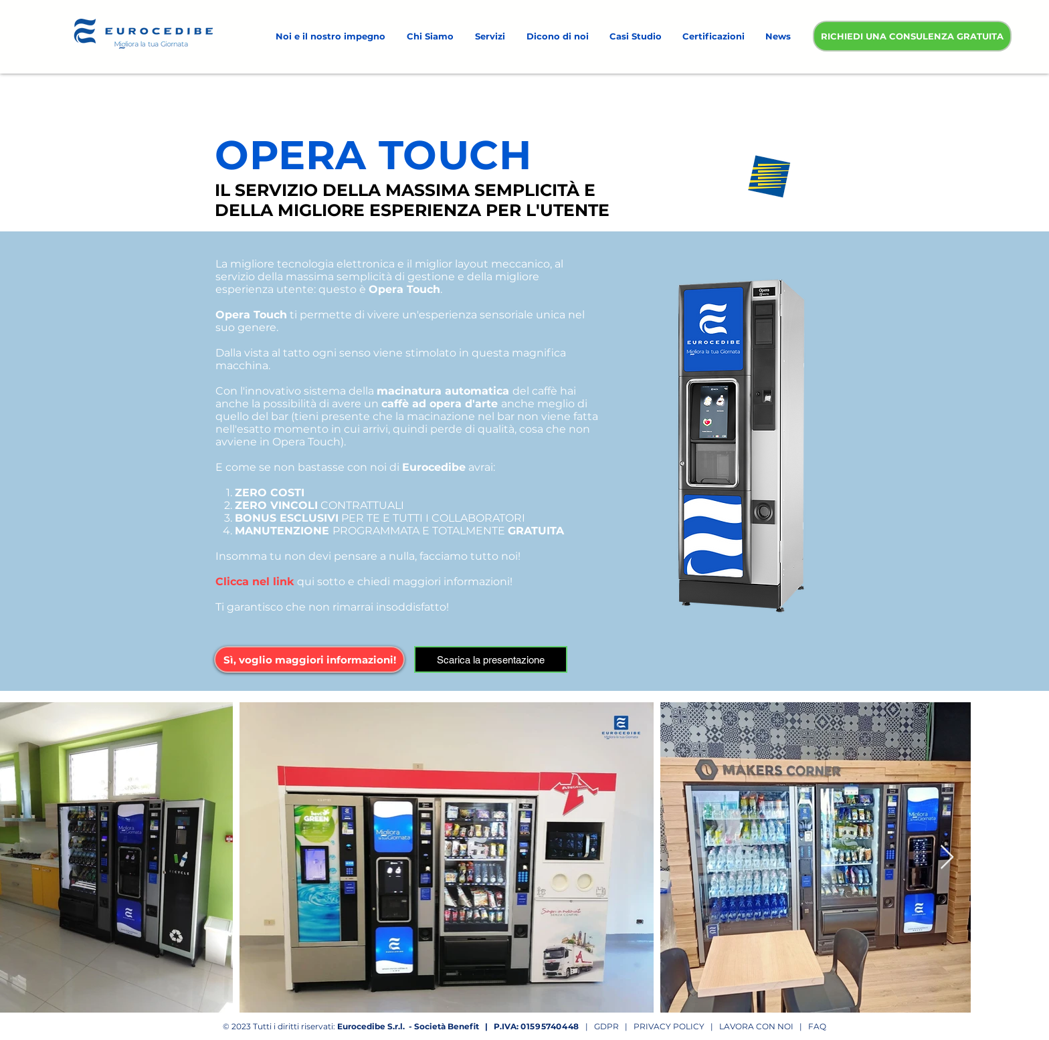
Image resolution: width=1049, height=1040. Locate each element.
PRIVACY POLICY (669, 1026)
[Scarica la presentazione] (490, 659)
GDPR (606, 1026)
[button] (309, 659)
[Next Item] (947, 858)
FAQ (817, 1026)
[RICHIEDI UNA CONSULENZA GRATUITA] (912, 36)
